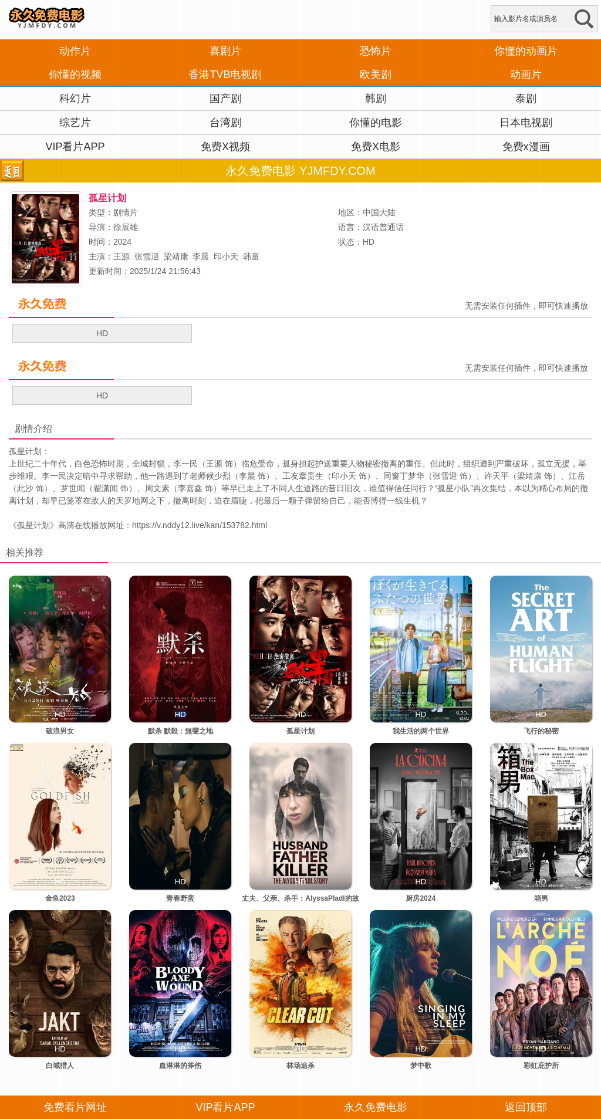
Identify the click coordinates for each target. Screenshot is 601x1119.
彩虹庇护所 (541, 1065)
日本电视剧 (525, 123)
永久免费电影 (375, 1107)
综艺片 (75, 123)
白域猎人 (60, 1065)
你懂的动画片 (526, 51)
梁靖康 (176, 256)
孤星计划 (33, 525)
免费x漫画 (526, 147)
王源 (121, 256)
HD (102, 333)
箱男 (541, 898)
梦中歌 (420, 1065)
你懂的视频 (75, 74)
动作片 (75, 51)
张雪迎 (146, 256)
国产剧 (225, 98)
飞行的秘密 (541, 731)
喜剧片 (225, 51)
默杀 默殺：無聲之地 (180, 731)
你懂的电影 (375, 123)
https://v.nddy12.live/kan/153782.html (199, 525)
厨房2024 (420, 898)
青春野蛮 (180, 898)
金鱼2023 (60, 898)
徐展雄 (125, 227)
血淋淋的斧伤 (180, 1065)
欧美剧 (375, 74)
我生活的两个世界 (421, 731)
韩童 (251, 256)
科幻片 (75, 98)
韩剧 (375, 98)
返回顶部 (526, 1107)
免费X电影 (375, 147)
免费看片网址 (75, 1107)
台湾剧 (225, 123)
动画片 (526, 74)
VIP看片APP (74, 147)
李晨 (201, 256)
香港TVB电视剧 (225, 74)
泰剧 (525, 98)
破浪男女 (60, 731)
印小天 (226, 256)
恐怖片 (375, 51)
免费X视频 (225, 147)
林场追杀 (300, 1065)
